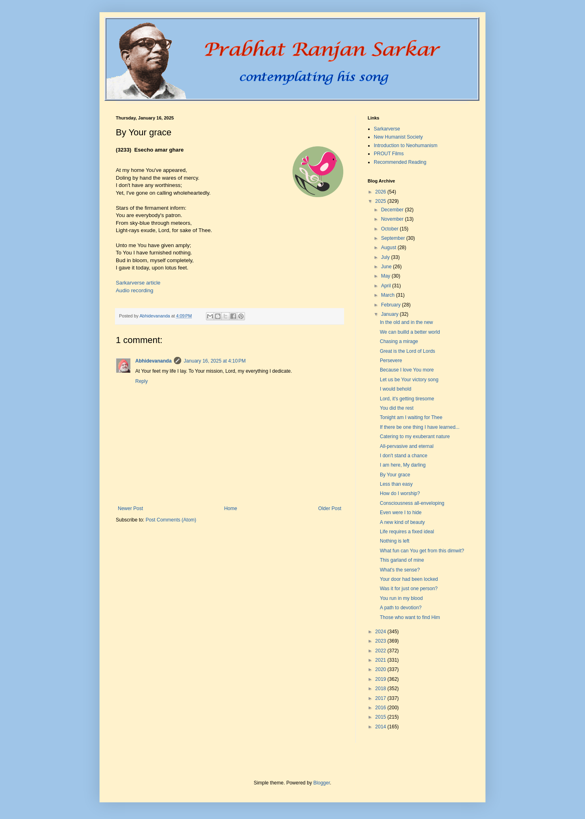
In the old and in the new (406, 322)
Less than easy (396, 484)
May (386, 276)
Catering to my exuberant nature (415, 436)
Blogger (321, 783)
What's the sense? (400, 570)
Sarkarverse (387, 129)
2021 (381, 660)
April (386, 286)
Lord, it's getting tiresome (407, 399)
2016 (381, 707)
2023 (381, 641)
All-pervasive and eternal (406, 446)
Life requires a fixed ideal (407, 531)
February (391, 305)
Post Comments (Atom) (170, 520)
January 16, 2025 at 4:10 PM (214, 361)
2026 (381, 192)
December (393, 210)
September (393, 238)
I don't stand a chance (403, 455)
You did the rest (397, 408)
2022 (381, 651)
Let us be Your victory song (409, 379)
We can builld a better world (410, 332)
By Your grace (395, 475)
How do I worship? (400, 493)
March (388, 295)
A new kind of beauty (402, 522)
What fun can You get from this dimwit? (422, 551)
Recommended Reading (400, 162)
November (393, 219)
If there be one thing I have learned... (419, 427)
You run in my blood (401, 598)
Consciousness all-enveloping (412, 503)
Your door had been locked (409, 579)
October (390, 229)
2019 (381, 679)
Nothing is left (395, 541)
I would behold (395, 389)
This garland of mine (402, 560)
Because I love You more (407, 370)
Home (230, 508)
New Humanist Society (398, 137)
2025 (381, 201)
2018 (381, 688)
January (390, 314)
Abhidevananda (153, 361)
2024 (381, 631)
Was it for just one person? (409, 588)
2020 (381, 669)
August (389, 247)
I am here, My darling (403, 465)
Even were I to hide (401, 512)
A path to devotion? (401, 607)
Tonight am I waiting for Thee (411, 417)
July (386, 257)
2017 (381, 698)
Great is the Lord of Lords (407, 351)
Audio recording (134, 290)
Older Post (329, 508)
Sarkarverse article (138, 283)
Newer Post (130, 508)
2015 (381, 717)
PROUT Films (389, 153)
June (387, 266)
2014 (381, 727)
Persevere (391, 360)
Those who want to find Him (410, 617)
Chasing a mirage (399, 341)
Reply (141, 381)
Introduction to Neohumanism (406, 145)
